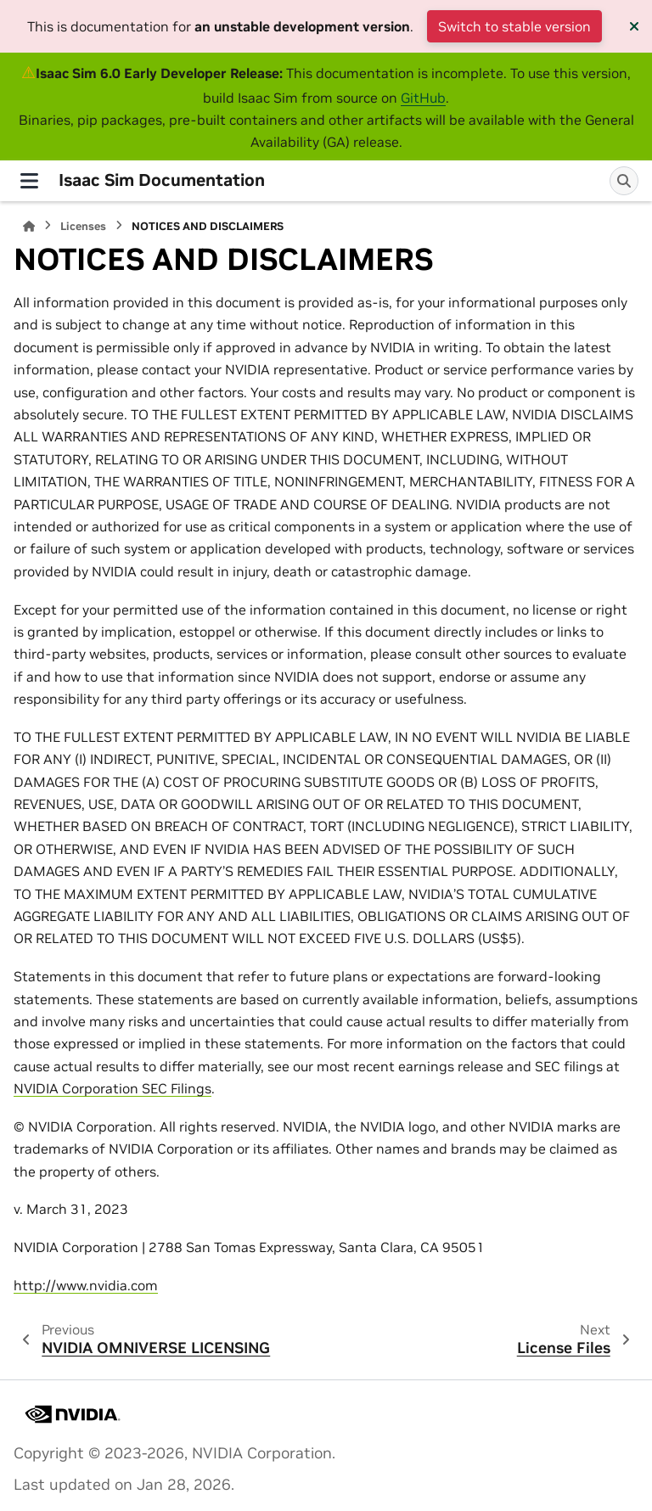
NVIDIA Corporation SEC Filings (112, 1088)
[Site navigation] (29, 180)
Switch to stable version (514, 26)
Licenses (83, 226)
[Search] (624, 180)
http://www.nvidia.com (86, 1285)
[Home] (29, 226)
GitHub (423, 97)
